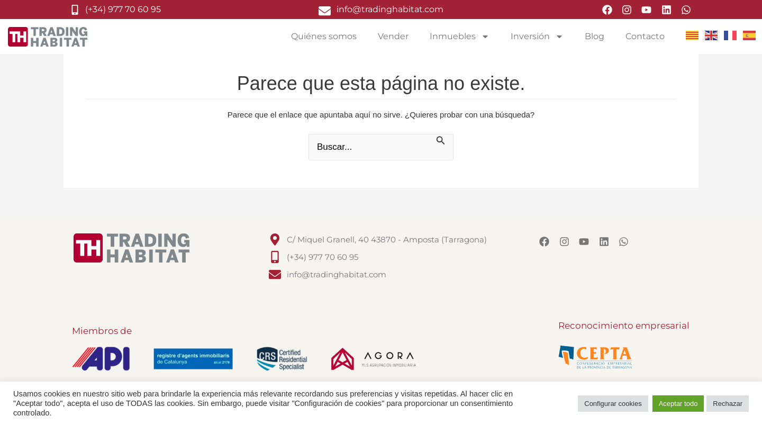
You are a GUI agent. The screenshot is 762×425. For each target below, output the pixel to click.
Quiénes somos (324, 36)
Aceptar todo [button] (678, 404)
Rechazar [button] (727, 404)
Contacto (645, 36)
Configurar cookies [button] (612, 404)
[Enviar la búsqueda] (441, 141)
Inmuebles (459, 36)
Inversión (537, 36)
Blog (594, 36)
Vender (393, 36)
